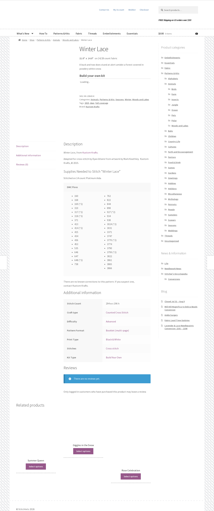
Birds (174, 89)
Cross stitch (112, 332)
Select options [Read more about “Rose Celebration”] (131, 460)
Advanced (111, 305)
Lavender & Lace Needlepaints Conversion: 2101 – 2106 (179, 327)
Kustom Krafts (93, 106)
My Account (118, 9)
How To (43, 33)
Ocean (175, 110)
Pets (174, 115)
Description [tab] (22, 130)
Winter (128, 99)
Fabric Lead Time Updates (177, 320)
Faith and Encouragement (180, 151)
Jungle (175, 104)
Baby (170, 131)
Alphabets (173, 78)
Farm (174, 94)
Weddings (173, 230)
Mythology (173, 199)
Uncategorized (172, 241)
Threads (92, 33)
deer (92, 103)
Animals (56, 40)
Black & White (113, 323)
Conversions (174, 279)
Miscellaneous (175, 193)
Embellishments (112, 33)
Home (24, 40)
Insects (175, 99)
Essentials (132, 33)
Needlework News (173, 268)
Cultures (172, 146)
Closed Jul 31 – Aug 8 (175, 301)
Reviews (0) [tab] (22, 148)
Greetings (173, 178)
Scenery (172, 220)
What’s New (23, 33)
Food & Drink (174, 162)
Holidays (172, 188)
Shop (32, 40)
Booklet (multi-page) (117, 314)
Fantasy (172, 157)
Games (171, 167)
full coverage (101, 103)
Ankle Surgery (171, 315)
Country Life (174, 141)
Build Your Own (114, 341)
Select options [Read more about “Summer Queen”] (36, 450)
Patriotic (172, 204)
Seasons (120, 99)
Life (166, 263)
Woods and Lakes (70, 40)
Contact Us (104, 9)
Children (172, 136)
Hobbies (172, 183)
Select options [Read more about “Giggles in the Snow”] (83, 435)
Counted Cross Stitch (117, 296)
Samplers (172, 214)
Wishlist (132, 9)
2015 (87, 103)
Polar (174, 120)
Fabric (79, 33)
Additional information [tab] (28, 139)
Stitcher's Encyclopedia (176, 273)
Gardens (172, 173)
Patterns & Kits (61, 33)
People (171, 209)
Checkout (144, 9)
